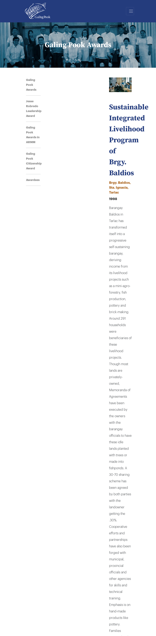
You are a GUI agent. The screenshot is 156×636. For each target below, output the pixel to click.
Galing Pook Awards (31, 84)
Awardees (33, 180)
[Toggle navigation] (130, 11)
